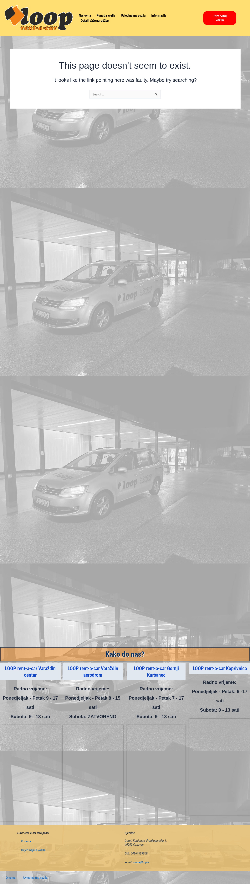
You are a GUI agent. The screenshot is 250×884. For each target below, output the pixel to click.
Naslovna (85, 15)
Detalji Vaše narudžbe (95, 21)
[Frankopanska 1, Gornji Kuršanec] (156, 773)
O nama (26, 841)
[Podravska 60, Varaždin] (93, 773)
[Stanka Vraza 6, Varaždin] (30, 773)
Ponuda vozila (106, 15)
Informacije (158, 15)
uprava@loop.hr (141, 862)
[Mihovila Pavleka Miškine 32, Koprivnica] (219, 767)
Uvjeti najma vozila (133, 15)
